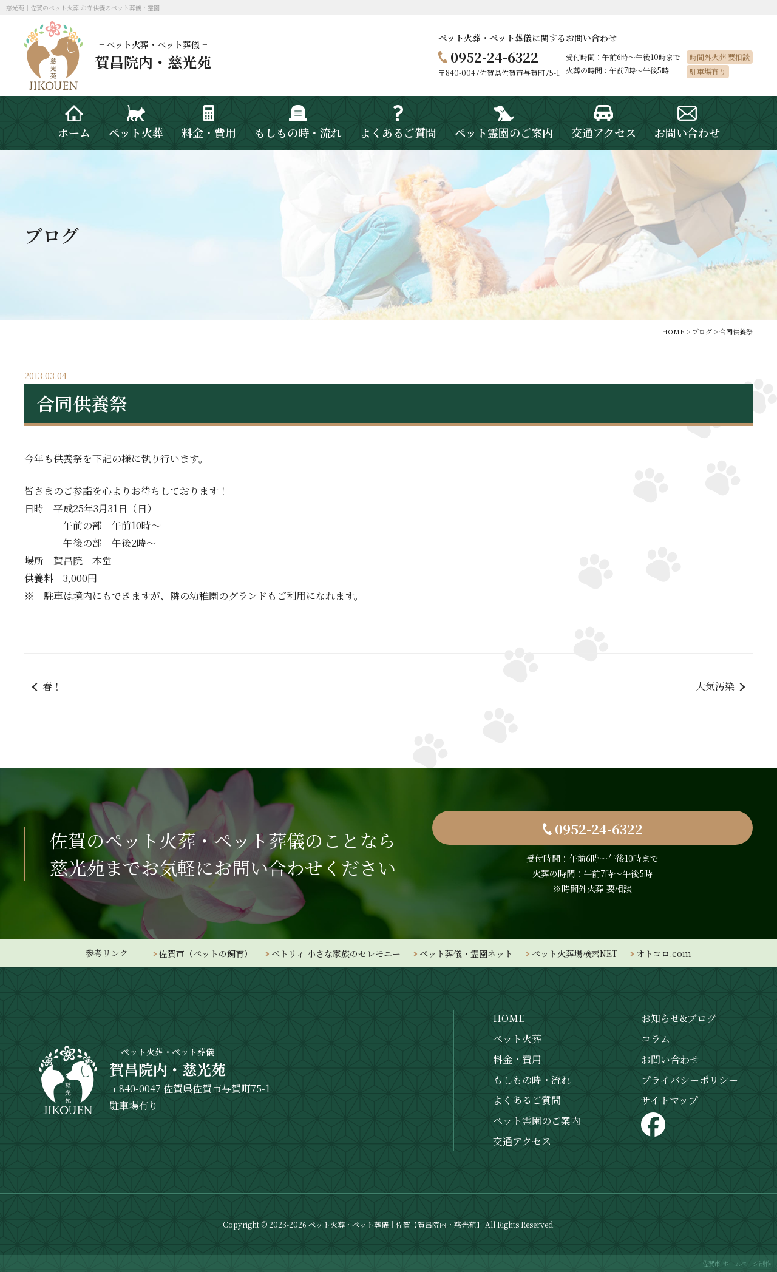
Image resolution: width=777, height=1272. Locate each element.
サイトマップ (669, 1100)
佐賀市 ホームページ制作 (736, 1263)
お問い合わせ (670, 1059)
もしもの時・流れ (532, 1080)
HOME (508, 1018)
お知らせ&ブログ (678, 1018)
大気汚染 (715, 686)
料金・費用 (517, 1059)
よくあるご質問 (527, 1100)
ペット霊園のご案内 (536, 1121)
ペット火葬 (517, 1039)
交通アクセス (522, 1141)
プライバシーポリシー (689, 1080)
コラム (655, 1039)
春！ (52, 686)
